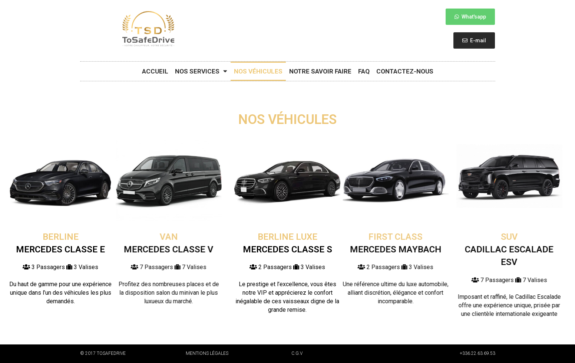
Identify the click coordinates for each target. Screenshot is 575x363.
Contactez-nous (404, 71)
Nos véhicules (258, 71)
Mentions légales (207, 353)
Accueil (155, 71)
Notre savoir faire (320, 71)
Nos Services (201, 71)
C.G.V (297, 353)
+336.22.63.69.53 (477, 353)
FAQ (364, 71)
